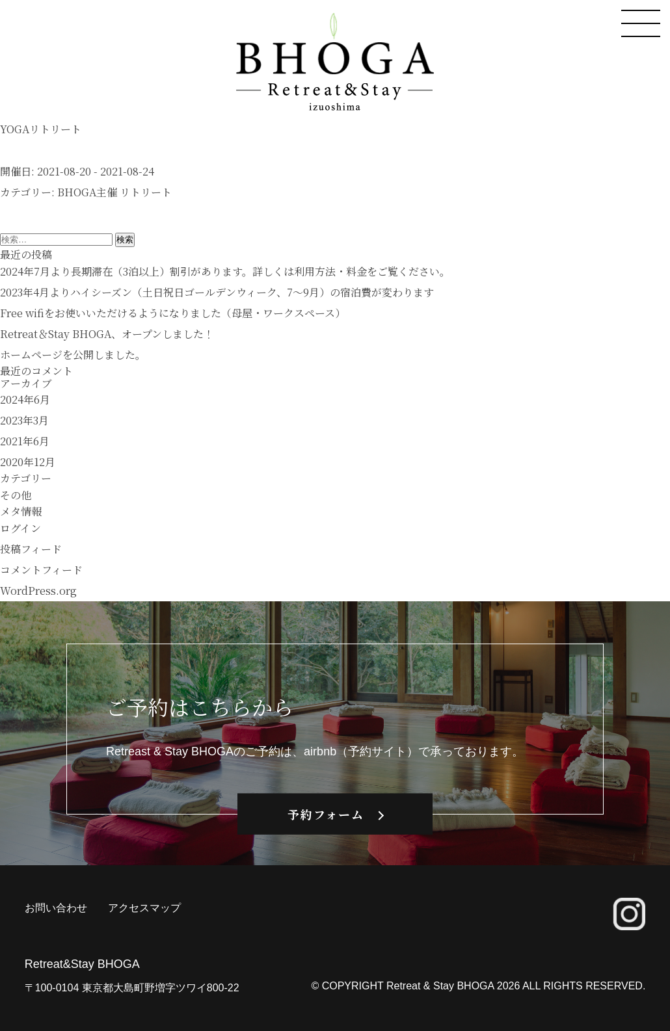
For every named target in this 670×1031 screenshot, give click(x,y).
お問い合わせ (56, 907)
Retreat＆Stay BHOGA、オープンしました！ (107, 333)
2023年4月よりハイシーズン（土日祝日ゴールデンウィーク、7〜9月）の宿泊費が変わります (217, 292)
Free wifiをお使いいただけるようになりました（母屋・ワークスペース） (172, 313)
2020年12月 (27, 461)
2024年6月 (25, 399)
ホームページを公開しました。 (73, 354)
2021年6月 (24, 441)
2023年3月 (24, 420)
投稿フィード (31, 549)
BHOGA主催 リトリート (114, 192)
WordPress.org (38, 590)
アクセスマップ (144, 907)
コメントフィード (41, 569)
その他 (15, 495)
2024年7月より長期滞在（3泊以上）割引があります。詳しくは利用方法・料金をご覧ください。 (225, 271)
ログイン (20, 528)
